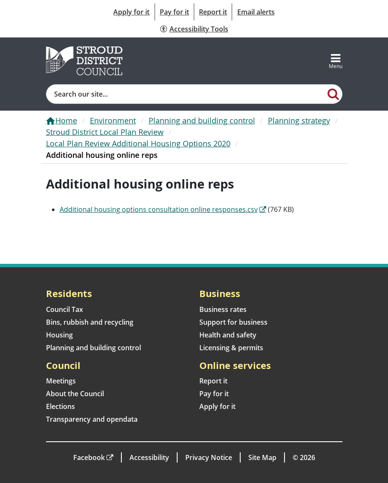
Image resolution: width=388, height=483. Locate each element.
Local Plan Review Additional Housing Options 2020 (138, 143)
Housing (59, 335)
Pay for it (174, 12)
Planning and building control (202, 120)
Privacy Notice (208, 457)
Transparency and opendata (92, 419)
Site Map (262, 457)
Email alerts (256, 12)
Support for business (233, 322)
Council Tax (64, 309)
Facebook (89, 457)
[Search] (333, 94)
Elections (60, 406)
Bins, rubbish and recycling (89, 322)
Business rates (223, 309)
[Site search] (185, 94)
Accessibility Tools (199, 29)
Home (66, 120)
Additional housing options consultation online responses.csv (159, 209)
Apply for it (131, 12)
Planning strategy (299, 120)
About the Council (75, 393)
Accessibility (149, 457)
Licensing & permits (231, 347)
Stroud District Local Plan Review (105, 132)
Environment (113, 120)
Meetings (61, 381)
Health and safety (227, 335)
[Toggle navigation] (335, 61)
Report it (213, 12)
